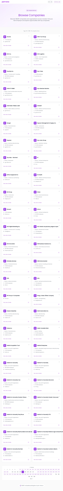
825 (17, 474)
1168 (34, 476)
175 (35, 469)
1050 (41, 474)
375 (56, 469)
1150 (51, 474)
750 (10, 474)
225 (40, 469)
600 (51, 471)
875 (23, 474)
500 (41, 471)
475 (38, 471)
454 (15, 471)
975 (33, 474)
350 (53, 469)
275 (45, 469)
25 (20, 469)
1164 (56, 474)
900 (25, 474)
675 (58, 471)
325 (51, 469)
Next (31, 478)
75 (25, 469)
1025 (38, 474)
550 (46, 471)
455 (17, 471)
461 (33, 471)
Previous (31, 467)
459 (28, 471)
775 (12, 474)
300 (48, 469)
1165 (58, 474)
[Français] (50, 2)
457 (23, 471)
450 (7, 471)
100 (27, 469)
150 (33, 469)
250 (43, 469)
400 (58, 469)
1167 (32, 476)
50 (22, 469)
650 (56, 471)
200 (38, 469)
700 (5, 474)
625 (53, 471)
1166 (29, 476)
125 (30, 469)
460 (30, 471)
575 (48, 471)
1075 (43, 474)
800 (15, 474)
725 (7, 474)
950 (30, 474)
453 (12, 471)
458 (25, 471)
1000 (35, 474)
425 (5, 471)
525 (43, 471)
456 (20, 471)
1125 (48, 474)
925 (28, 474)
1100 (46, 474)
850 (20, 474)
